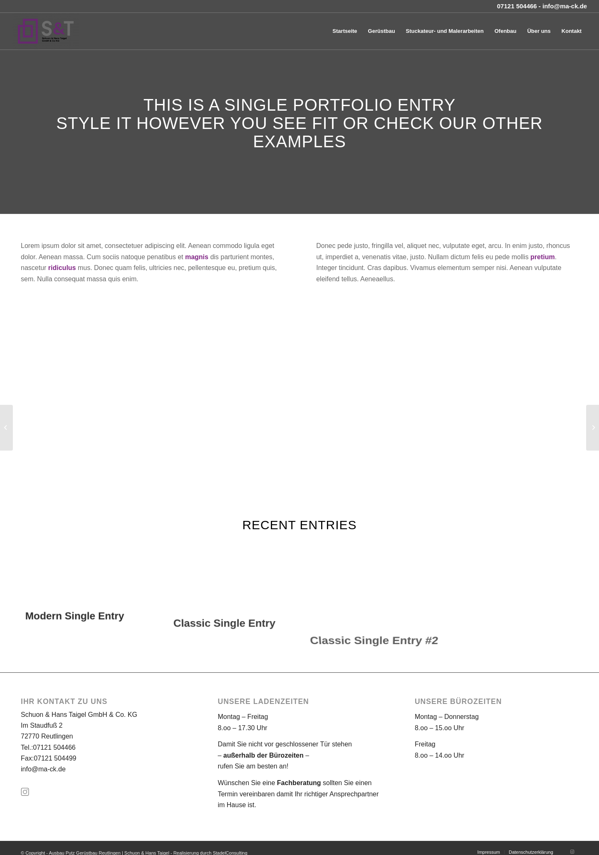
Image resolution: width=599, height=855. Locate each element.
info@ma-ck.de (43, 769)
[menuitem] (344, 31)
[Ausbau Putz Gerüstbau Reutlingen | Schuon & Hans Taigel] (45, 31)
